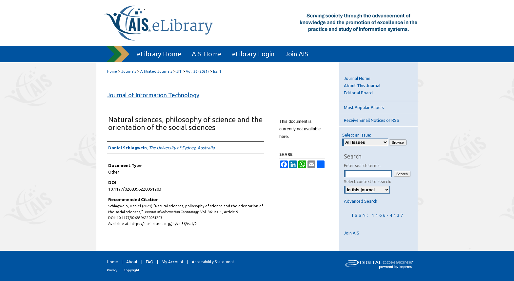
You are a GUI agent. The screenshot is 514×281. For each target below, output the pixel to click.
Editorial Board (358, 92)
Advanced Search (360, 201)
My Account (173, 262)
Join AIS (351, 233)
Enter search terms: (362, 165)
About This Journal (362, 85)
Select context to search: (367, 181)
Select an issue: (356, 135)
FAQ (149, 262)
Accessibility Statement (213, 262)
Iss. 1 (217, 71)
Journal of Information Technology (153, 95)
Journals (128, 71)
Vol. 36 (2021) (197, 71)
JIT (179, 71)
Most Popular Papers (364, 107)
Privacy (112, 270)
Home (112, 71)
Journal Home (357, 78)
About (132, 262)
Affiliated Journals (156, 71)
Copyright (131, 270)
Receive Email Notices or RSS (371, 120)
